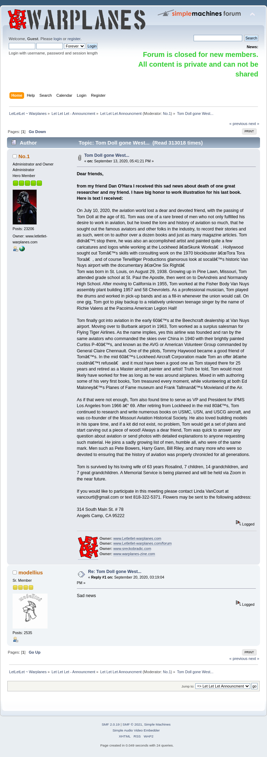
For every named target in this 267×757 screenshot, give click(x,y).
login (57, 39)
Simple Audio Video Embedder (136, 730)
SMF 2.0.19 (111, 724)
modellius (31, 572)
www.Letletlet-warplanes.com (137, 538)
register (73, 39)
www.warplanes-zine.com (134, 554)
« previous (238, 124)
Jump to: (187, 686)
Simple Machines (157, 724)
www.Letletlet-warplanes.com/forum (142, 543)
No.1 (167, 113)
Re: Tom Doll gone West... (115, 571)
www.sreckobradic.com (132, 548)
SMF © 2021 (132, 724)
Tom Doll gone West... (106, 155)
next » (253, 124)
